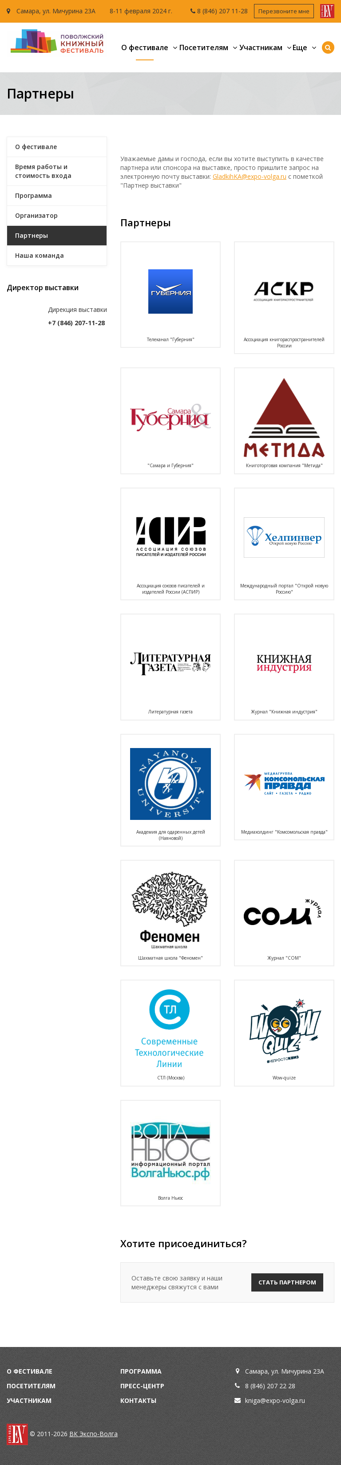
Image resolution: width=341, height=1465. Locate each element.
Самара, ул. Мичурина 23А (51, 11)
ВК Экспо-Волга (93, 1434)
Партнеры (31, 235)
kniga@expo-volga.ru (275, 1400)
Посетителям (203, 47)
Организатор (36, 215)
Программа (33, 195)
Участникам (260, 47)
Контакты (138, 1400)
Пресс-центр (142, 1386)
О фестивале (144, 47)
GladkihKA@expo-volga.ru (249, 176)
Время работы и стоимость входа (43, 171)
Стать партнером (287, 1282)
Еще (300, 47)
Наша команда (39, 255)
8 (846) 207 (214, 11)
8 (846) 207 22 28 (270, 1386)
